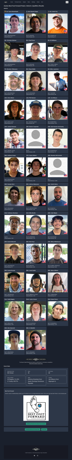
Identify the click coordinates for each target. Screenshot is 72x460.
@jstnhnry (53, 208)
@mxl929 (53, 93)
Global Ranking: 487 (30, 65)
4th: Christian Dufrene (10, 40)
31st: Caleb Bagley (9, 299)
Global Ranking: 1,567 (30, 209)
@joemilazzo (53, 121)
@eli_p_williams (54, 64)
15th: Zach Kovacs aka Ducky (56, 126)
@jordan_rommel (11, 150)
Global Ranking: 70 (8, 36)
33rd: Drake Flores (53, 299)
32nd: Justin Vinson (31, 299)
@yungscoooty (11, 294)
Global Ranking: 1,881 (52, 209)
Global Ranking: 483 (8, 180)
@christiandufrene (11, 64)
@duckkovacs (54, 150)
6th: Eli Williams (52, 40)
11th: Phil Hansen (31, 97)
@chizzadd (32, 64)
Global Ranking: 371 (8, 267)
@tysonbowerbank (11, 35)
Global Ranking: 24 (52, 36)
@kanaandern (11, 208)
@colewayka (53, 236)
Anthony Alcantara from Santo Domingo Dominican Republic (36, 381)
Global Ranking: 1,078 (52, 324)
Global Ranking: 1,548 (8, 324)
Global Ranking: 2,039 (30, 353)
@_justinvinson (33, 323)
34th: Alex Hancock (9, 328)
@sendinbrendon (11, 93)
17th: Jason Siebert (31, 155)
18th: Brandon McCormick (55, 155)
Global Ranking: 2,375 (30, 324)
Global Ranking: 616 (8, 353)
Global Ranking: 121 (30, 94)
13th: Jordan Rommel (10, 126)
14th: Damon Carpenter (32, 126)
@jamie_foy (53, 35)
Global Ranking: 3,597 (30, 267)
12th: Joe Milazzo (52, 97)
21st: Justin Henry (53, 184)
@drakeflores (54, 323)
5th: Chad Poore (30, 40)
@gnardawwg (10, 352)
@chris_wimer (11, 121)
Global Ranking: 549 (8, 123)
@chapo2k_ (32, 35)
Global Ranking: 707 (8, 209)
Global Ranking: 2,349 (30, 295)
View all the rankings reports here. (36, 363)
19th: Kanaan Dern (9, 184)
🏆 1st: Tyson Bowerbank (11, 11)
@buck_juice (10, 323)
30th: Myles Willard (53, 270)
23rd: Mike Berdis (31, 213)
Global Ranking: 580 (52, 94)
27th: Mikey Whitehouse (54, 241)
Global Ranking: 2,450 (30, 180)
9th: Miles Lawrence (53, 69)
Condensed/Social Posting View (32, 429)
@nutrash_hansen (33, 121)
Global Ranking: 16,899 (52, 180)
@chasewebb (32, 93)
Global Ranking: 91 (8, 65)
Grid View (44, 429)
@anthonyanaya (11, 179)
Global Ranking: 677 (52, 295)
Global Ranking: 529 (52, 65)
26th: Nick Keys (30, 241)
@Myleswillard (54, 294)
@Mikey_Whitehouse (55, 265)
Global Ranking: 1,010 (52, 123)
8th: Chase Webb (30, 69)
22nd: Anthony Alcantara (11, 213)
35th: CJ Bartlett (30, 328)
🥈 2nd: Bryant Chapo (32, 11)
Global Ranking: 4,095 (8, 238)
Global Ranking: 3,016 (52, 267)
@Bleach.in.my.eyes (34, 294)
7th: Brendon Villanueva (10, 69)
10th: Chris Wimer (9, 97)
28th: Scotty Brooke (9, 270)
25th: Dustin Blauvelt (10, 241)
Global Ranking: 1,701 (30, 238)
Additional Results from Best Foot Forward (36, 423)
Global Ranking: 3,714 (8, 295)
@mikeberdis (32, 236)
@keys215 (32, 265)
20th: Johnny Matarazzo (32, 184)
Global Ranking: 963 (30, 123)
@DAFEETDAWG (33, 208)
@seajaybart (32, 352)
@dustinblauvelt (11, 265)
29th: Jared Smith (31, 270)
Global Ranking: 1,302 (8, 94)
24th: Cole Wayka (52, 213)
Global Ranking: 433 (30, 36)
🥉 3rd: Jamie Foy (53, 11)
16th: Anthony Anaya (10, 155)
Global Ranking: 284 (52, 238)
